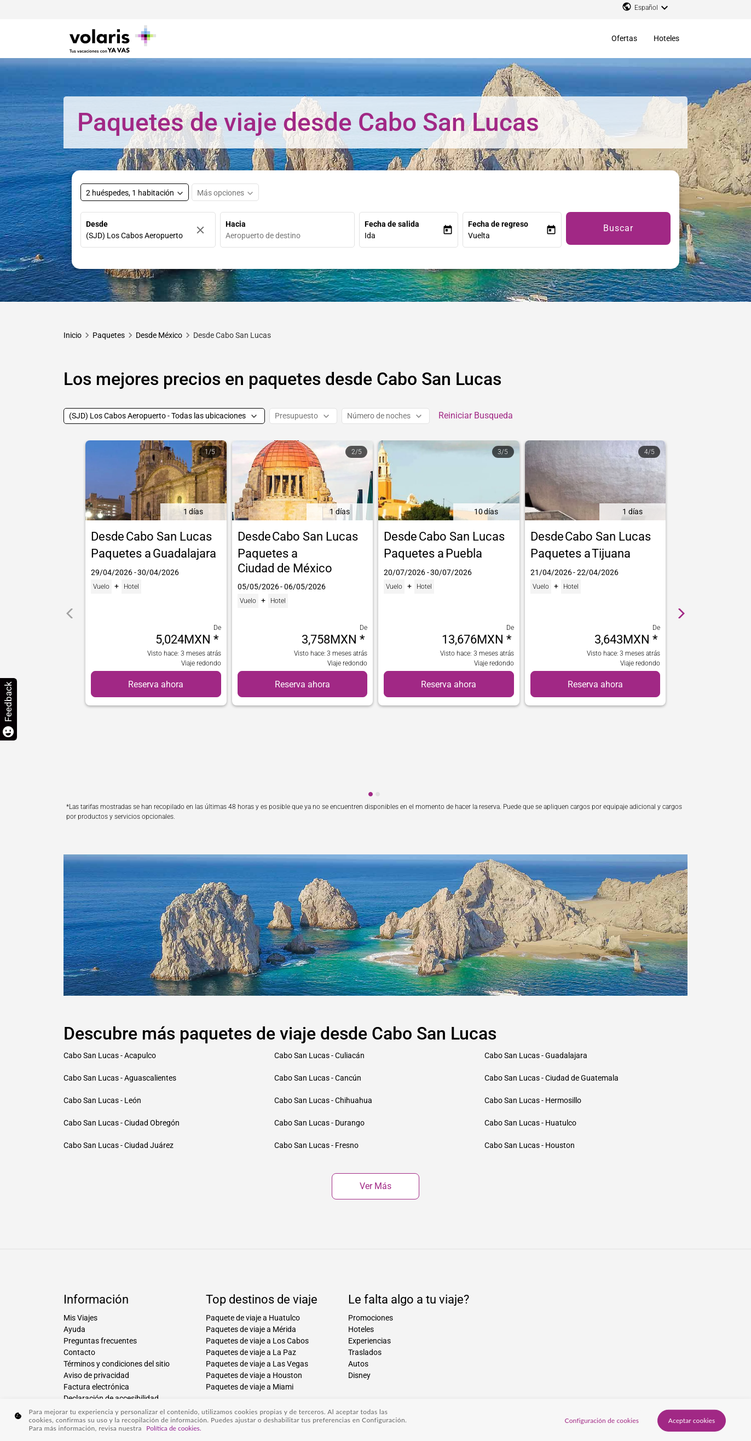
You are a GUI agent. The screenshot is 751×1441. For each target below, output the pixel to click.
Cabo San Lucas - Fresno (316, 1067)
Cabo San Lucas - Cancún (317, 999)
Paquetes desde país (472, 1383)
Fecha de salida (392, 224)
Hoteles (666, 38)
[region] (375, 1420)
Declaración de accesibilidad (111, 1320)
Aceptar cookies (691, 1420)
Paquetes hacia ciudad (159, 1383)
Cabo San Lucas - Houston (529, 1067)
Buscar (618, 228)
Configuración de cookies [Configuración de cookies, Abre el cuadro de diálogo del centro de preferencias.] (602, 1420)
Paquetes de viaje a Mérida (251, 1251)
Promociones (370, 1239)
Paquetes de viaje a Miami (249, 1308)
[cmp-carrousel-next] (681, 574)
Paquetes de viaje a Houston (254, 1297)
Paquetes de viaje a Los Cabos (257, 1262)
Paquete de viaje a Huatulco (253, 1239)
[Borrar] (203, 230)
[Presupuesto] (303, 416)
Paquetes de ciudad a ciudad (239, 1383)
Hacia (236, 224)
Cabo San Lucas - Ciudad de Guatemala (551, 999)
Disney (359, 1297)
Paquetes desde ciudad (402, 1383)
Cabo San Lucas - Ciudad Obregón (121, 1044)
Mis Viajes (80, 1239)
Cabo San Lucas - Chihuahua (323, 1022)
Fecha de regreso (498, 224)
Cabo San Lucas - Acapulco (109, 977)
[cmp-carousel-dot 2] (378, 716)
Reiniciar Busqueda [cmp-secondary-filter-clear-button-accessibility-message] (475, 415)
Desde (97, 224)
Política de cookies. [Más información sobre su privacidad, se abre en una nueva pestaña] (173, 1428)
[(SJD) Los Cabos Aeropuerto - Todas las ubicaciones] (164, 416)
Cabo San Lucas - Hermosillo (532, 1022)
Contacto (79, 1274)
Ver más (375, 1108)
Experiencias (369, 1262)
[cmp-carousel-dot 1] (370, 716)
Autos (358, 1285)
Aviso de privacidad (96, 1297)
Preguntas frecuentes (100, 1262)
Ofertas (624, 38)
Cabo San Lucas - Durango (319, 1044)
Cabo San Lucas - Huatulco (530, 1044)
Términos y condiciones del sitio (116, 1285)
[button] (403, 236)
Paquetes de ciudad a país (325, 1383)
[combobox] (290, 236)
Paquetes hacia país (92, 1383)
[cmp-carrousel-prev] (69, 574)
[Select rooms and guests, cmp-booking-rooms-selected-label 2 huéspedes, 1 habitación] (134, 192)
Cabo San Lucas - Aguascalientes (119, 999)
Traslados (365, 1274)
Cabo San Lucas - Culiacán (319, 977)
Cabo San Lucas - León (102, 1022)
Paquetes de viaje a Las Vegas (257, 1285)
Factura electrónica (96, 1308)
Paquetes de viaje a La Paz (251, 1274)
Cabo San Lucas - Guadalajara (535, 977)
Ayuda (74, 1251)
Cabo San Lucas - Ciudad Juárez (118, 1067)
